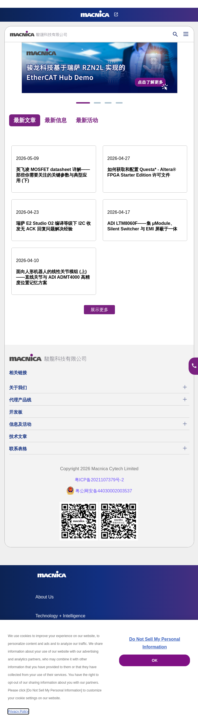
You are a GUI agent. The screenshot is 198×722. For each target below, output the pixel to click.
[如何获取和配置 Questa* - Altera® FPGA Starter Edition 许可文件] (145, 166)
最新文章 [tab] (25, 120)
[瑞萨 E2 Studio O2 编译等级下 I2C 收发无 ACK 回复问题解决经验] (53, 220)
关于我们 (18, 387)
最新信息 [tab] (56, 120)
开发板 (15, 412)
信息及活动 (20, 424)
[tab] (83, 103)
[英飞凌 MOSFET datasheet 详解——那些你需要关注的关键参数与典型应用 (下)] (53, 169)
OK (155, 660)
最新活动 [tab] (87, 120)
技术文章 (18, 436)
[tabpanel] (99, 224)
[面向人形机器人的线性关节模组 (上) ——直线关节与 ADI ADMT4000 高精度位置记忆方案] (53, 271)
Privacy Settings (13, 4)
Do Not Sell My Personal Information (154, 643)
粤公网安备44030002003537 (103, 491)
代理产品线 (20, 400)
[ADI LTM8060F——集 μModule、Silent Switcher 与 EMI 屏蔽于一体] (145, 220)
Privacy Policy (18, 711)
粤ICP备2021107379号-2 (99, 479)
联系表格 (18, 448)
